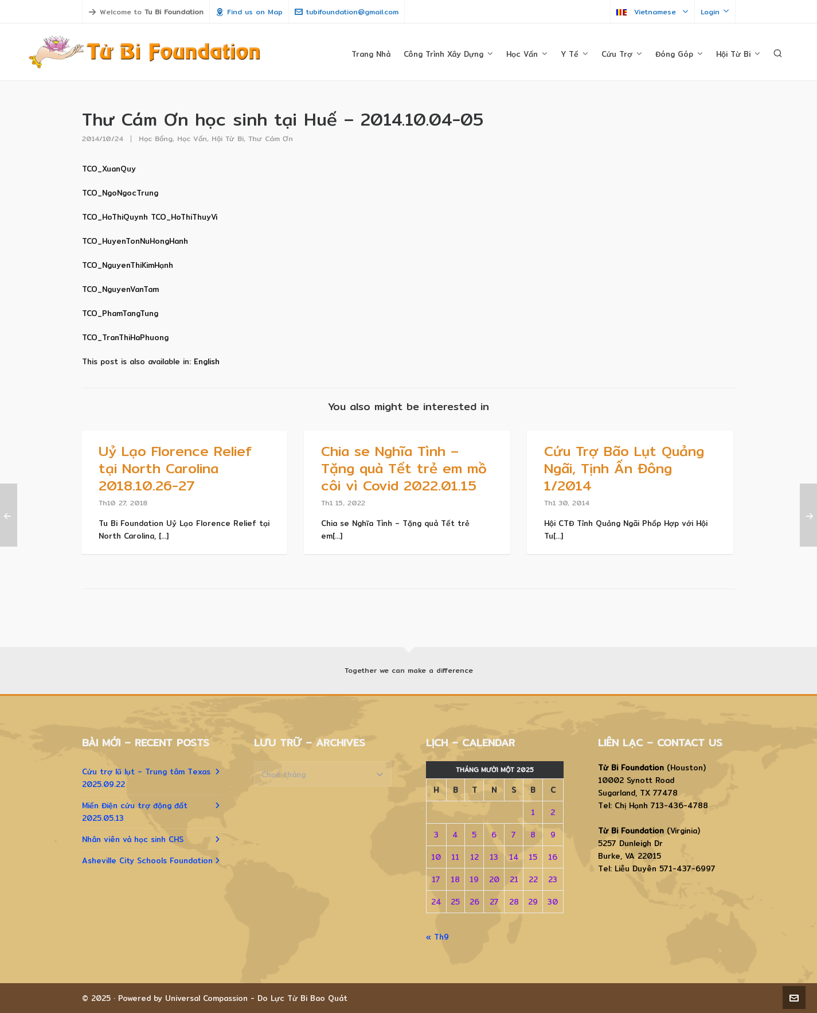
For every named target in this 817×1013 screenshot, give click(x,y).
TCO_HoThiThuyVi (184, 217)
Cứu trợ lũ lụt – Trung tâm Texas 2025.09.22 (146, 778)
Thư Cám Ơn (270, 138)
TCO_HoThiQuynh (115, 217)
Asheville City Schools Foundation (147, 860)
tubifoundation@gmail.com (346, 11)
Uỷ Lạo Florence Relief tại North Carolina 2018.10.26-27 (175, 468)
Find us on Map (249, 11)
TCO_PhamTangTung (120, 313)
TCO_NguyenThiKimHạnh (127, 265)
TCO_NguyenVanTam (120, 289)
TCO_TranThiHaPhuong (125, 337)
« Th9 (437, 936)
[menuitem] (207, 361)
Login (715, 11)
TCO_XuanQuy (109, 168)
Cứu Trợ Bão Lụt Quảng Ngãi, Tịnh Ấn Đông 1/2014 (624, 468)
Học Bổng (156, 138)
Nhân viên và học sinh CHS (132, 839)
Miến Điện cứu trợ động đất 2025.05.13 (134, 812)
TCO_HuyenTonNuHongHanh (135, 241)
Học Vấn (192, 138)
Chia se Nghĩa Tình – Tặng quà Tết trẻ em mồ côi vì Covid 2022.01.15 (404, 468)
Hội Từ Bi (228, 138)
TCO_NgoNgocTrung (120, 192)
